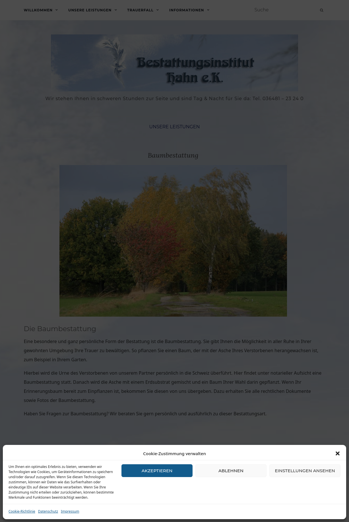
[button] (337, 453)
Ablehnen (230, 470)
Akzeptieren (157, 470)
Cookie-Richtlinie (22, 511)
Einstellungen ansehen (305, 470)
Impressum (70, 511)
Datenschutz (48, 511)
